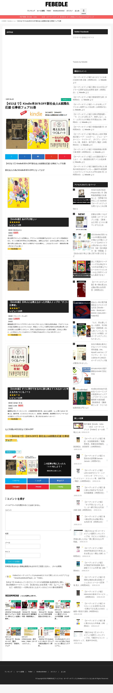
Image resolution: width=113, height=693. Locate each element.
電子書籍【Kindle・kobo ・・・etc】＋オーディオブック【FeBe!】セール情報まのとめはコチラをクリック (57, 17)
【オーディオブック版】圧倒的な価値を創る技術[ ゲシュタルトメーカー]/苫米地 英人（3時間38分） (89, 570)
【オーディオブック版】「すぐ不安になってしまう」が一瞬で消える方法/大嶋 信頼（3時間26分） (89, 497)
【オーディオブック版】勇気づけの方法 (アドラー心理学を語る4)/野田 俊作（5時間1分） (90, 89)
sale (19, 460)
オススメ (69, 11)
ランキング (31, 11)
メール (7, 551)
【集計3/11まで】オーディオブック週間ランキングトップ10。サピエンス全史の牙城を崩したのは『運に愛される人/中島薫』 (89, 527)
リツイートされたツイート (83, 37)
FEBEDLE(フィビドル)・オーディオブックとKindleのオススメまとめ (70, 687)
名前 (6, 542)
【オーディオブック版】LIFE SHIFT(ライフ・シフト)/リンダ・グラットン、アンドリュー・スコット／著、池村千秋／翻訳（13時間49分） (89, 468)
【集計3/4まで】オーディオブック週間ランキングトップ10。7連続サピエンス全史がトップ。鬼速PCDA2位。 (89, 625)
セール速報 (41, 11)
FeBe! (49, 11)
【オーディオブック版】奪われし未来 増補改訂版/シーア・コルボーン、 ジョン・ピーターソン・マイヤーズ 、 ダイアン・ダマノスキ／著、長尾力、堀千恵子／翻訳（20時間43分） (90, 138)
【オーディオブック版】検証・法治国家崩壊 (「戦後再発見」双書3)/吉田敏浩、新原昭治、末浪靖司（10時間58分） (89, 437)
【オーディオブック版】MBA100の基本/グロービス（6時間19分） (89, 583)
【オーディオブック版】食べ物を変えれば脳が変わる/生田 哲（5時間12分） (89, 511)
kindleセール (11, 460)
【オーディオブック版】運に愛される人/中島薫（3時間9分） (89, 611)
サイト (7, 560)
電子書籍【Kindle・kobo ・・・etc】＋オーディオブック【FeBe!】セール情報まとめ (89, 422)
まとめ (77, 11)
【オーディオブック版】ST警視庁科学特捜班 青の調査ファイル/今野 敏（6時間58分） (89, 556)
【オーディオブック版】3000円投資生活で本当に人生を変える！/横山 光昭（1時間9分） (89, 542)
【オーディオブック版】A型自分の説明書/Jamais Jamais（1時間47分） (89, 453)
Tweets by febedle (80, 62)
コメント (8, 519)
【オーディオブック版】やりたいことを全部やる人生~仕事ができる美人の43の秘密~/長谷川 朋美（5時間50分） (89, 597)
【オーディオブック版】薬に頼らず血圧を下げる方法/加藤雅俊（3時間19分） (89, 483)
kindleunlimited (58, 11)
